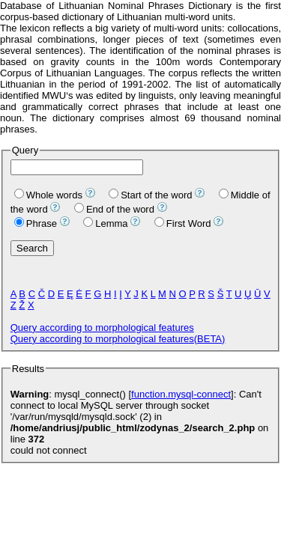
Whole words (48, 195)
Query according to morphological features (102, 327)
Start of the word (150, 195)
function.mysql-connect (181, 394)
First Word (182, 223)
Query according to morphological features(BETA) (118, 338)
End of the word (114, 209)
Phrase (35, 223)
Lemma (105, 223)
